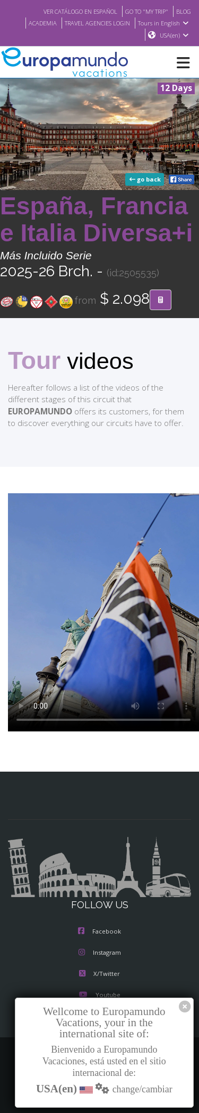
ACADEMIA (34, 23)
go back (146, 180)
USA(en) (174, 35)
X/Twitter (99, 975)
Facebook (99, 932)
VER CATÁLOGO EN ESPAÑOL (69, 11)
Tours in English (165, 23)
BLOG (183, 11)
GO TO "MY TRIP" (143, 11)
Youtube (99, 996)
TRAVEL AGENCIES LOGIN (94, 23)
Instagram (99, 954)
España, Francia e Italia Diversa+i (96, 220)
